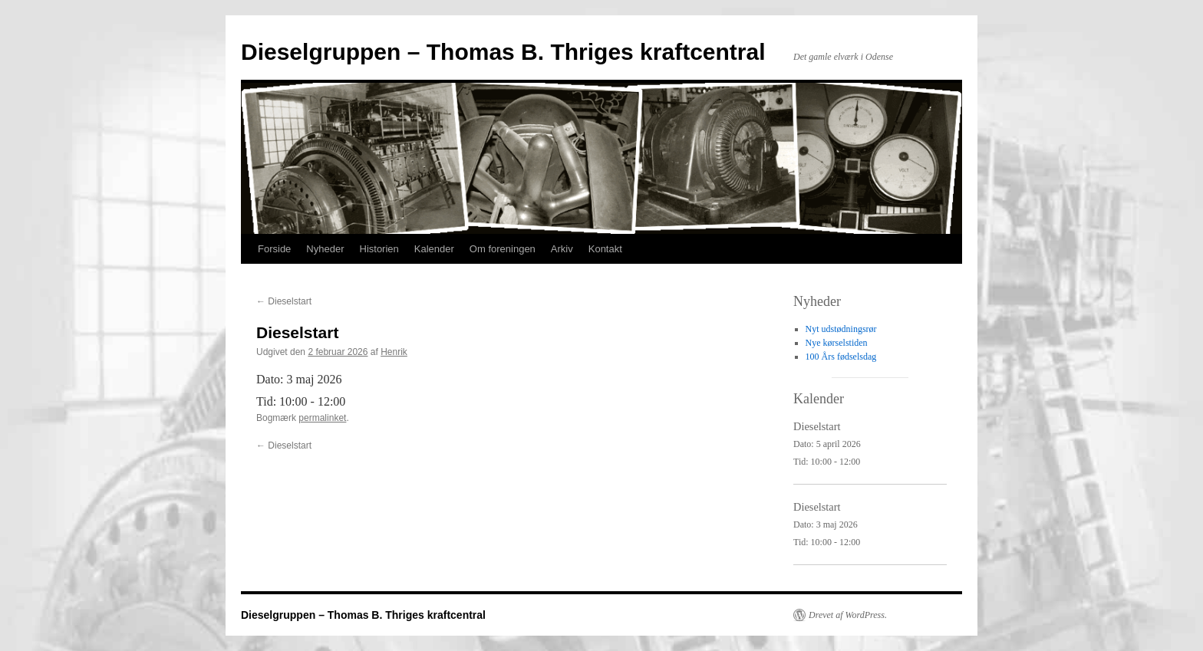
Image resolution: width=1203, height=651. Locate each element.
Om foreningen (503, 249)
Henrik (394, 352)
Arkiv (562, 249)
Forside (274, 249)
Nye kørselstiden (837, 342)
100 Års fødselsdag (841, 356)
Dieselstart (283, 301)
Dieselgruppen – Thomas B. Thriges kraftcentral (503, 51)
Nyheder (325, 249)
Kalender (434, 249)
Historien (379, 249)
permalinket (322, 418)
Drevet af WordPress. (848, 615)
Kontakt (605, 249)
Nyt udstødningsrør (841, 329)
